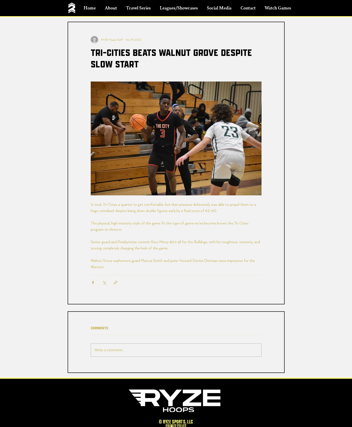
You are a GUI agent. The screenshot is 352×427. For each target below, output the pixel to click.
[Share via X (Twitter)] (104, 282)
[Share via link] (115, 282)
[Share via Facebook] (93, 282)
